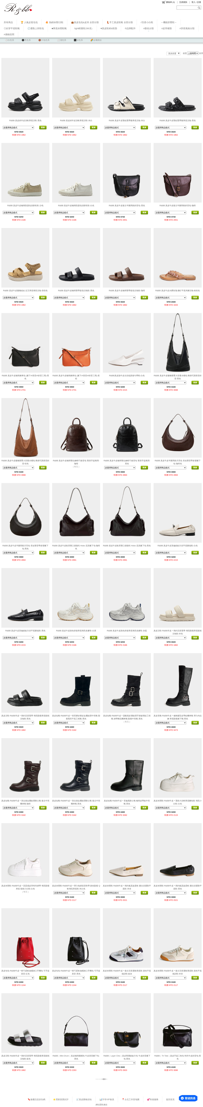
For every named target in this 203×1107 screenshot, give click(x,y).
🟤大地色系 (44, 40)
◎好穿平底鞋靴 (12, 28)
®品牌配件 (130, 28)
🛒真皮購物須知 (84, 1099)
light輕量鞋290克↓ (83, 28)
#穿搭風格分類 (187, 28)
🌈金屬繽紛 (96, 40)
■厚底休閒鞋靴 (59, 28)
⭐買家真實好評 (60, 1099)
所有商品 (8, 22)
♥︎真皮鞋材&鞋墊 (109, 28)
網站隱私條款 (101, 1105)
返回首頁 (170, 1099)
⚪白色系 (9, 40)
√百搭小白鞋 (147, 22)
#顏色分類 (148, 28)
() (168, 2)
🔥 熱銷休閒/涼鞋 (54, 22)
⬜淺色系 (61, 40)
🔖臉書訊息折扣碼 (36, 1099)
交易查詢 (183, 2)
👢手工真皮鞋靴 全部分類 (119, 22)
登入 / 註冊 (196, 2)
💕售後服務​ (152, 1099)
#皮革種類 (166, 28)
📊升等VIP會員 (106, 1099)
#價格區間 (9, 34)
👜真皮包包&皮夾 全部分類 (85, 22)
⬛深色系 (78, 40)
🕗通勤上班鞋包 (35, 28)
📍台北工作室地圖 (130, 1099)
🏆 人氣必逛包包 (29, 22)
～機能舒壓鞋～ (169, 22)
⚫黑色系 (26, 40)
